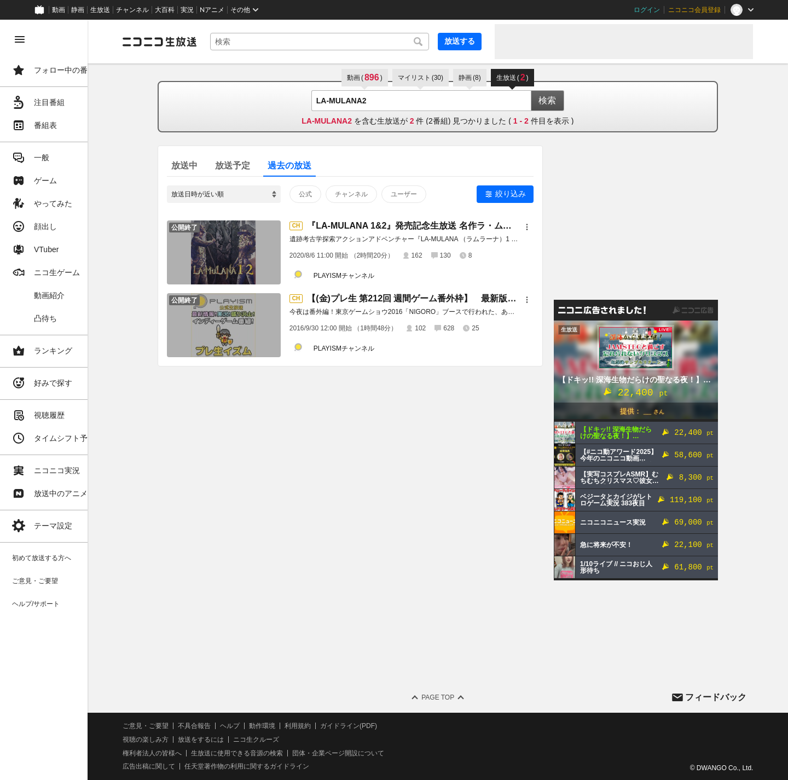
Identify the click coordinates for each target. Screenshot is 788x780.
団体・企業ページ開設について (373, 753)
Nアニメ (212, 10)
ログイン (647, 10)
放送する (459, 41)
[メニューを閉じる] (20, 39)
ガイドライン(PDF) (383, 726)
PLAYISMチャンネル (361, 276)
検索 (564, 100)
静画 (77, 10)
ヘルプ (265, 726)
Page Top (455, 697)
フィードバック (715, 697)
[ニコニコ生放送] (195, 41)
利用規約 (333, 726)
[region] (61, 400)
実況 (187, 10)
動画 (58, 10)
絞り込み (528, 193)
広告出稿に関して (184, 766)
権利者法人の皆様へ (187, 753)
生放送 (100, 10)
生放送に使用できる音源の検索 (272, 753)
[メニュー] (544, 227)
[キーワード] (337, 41)
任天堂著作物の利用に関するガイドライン (281, 766)
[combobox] (337, 41)
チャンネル (132, 10)
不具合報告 (229, 726)
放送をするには (236, 739)
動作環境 (297, 726)
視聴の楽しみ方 (181, 739)
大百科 (165, 10)
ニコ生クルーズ (291, 739)
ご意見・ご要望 (181, 726)
